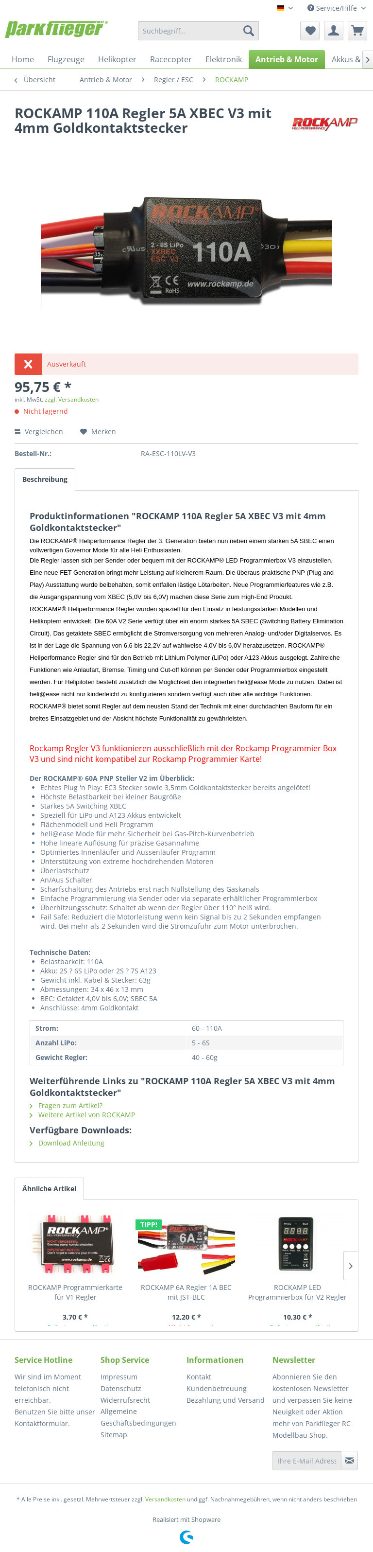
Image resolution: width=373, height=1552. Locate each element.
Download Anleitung (67, 1142)
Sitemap (114, 1434)
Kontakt (198, 1376)
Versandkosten (165, 1499)
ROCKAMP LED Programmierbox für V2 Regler (297, 1292)
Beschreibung (45, 479)
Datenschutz (121, 1388)
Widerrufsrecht (125, 1400)
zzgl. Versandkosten (72, 399)
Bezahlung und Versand (225, 1400)
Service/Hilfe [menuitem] (333, 8)
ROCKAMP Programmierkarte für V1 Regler (75, 1292)
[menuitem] (198, 30)
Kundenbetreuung (216, 1388)
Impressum (119, 1376)
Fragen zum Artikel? (66, 1105)
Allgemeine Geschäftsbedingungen (138, 1417)
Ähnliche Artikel (49, 1188)
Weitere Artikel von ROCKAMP (82, 1114)
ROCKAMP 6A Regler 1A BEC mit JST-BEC (186, 1292)
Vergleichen (39, 431)
